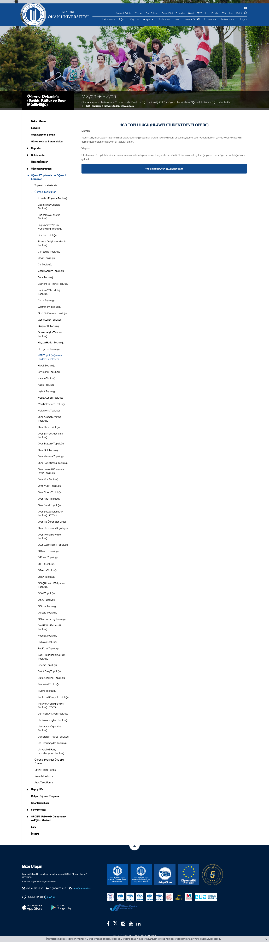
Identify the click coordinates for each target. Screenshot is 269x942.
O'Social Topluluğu (47, 610)
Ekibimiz (35, 125)
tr (245, 8)
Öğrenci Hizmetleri (41, 166)
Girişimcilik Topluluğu (49, 324)
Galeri (191, 13)
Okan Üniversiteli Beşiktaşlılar (53, 526)
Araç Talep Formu (44, 780)
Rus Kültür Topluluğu (48, 646)
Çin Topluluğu (45, 262)
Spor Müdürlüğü (40, 800)
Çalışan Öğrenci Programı (45, 794)
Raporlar (36, 146)
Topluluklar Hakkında (45, 183)
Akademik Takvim (124, 13)
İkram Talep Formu (44, 774)
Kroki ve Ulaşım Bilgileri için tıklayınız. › (39, 879)
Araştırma (148, 19)
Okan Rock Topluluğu (49, 496)
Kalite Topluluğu (46, 382)
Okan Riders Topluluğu (49, 490)
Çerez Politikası (128, 938)
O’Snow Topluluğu (47, 604)
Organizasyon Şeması (43, 132)
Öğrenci (134, 19)
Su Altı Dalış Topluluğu (49, 669)
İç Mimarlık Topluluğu (49, 369)
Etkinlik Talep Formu (45, 767)
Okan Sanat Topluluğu (49, 503)
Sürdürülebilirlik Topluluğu (51, 675)
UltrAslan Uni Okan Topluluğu (53, 711)
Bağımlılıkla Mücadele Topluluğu (49, 204)
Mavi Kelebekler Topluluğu (51, 402)
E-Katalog (180, 13)
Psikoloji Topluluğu (47, 640)
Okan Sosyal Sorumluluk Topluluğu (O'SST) (50, 511)
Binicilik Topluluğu (47, 233)
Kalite (177, 19)
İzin (206, 13)
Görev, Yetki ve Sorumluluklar (47, 139)
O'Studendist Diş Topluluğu (52, 616)
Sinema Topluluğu (47, 663)
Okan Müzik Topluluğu (49, 483)
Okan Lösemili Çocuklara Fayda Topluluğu (51, 469)
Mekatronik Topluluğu (49, 408)
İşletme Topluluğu (47, 376)
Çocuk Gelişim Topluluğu (51, 268)
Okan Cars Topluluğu (49, 425)
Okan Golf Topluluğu (48, 447)
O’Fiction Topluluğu (48, 555)
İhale (231, 13)
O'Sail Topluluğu (46, 591)
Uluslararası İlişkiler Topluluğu (53, 718)
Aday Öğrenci (152, 13)
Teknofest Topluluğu (48, 682)
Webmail (139, 13)
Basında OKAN (192, 19)
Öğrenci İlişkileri (39, 159)
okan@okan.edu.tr (82, 886)
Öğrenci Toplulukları (221, 99)
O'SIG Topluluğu (46, 597)
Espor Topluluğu (46, 298)
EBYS (199, 13)
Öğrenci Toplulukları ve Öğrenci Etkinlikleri (48, 175)
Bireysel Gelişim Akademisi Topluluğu (52, 241)
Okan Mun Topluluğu (48, 477)
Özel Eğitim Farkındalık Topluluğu (49, 625)
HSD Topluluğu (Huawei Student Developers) (109, 103)
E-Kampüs (210, 19)
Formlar (215, 13)
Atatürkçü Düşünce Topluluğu (53, 196)
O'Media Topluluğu (47, 568)
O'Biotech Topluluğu (48, 549)
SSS (224, 13)
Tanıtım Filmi (167, 13)
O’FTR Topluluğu (46, 561)
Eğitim (122, 19)
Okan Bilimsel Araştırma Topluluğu (50, 433)
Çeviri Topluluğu (46, 256)
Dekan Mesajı (38, 119)
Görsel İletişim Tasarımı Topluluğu (50, 332)
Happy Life (37, 787)
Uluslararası (163, 19)
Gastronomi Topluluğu (49, 304)
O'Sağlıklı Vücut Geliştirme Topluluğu (51, 583)
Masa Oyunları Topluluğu (50, 395)
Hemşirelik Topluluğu (49, 346)
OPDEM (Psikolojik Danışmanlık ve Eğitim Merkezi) (48, 816)
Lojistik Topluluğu (47, 389)
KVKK (239, 13)
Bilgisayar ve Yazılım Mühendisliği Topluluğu (50, 224)
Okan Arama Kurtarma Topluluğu (49, 416)
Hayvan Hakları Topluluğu (51, 340)
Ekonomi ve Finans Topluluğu (53, 281)
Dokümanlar (38, 152)
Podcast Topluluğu (47, 633)
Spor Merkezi (38, 807)
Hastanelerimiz (227, 19)
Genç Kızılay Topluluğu (49, 317)
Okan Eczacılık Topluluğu (51, 441)
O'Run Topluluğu (46, 574)
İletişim (243, 19)
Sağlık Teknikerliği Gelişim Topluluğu (51, 654)
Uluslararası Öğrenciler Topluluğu (50, 726)
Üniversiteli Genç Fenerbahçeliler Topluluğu (51, 749)
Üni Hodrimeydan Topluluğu (52, 741)
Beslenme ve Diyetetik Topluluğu (49, 214)
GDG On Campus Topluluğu (52, 311)
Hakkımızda (108, 19)
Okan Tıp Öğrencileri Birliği (52, 519)
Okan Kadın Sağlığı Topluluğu (53, 460)
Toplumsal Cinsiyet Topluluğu (53, 695)
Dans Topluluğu (46, 275)
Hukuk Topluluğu (46, 363)
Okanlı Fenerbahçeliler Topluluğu (50, 534)
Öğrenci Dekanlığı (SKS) (153, 99)
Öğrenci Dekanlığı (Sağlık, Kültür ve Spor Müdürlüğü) (46, 98)
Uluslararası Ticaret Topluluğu (53, 734)
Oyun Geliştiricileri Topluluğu (53, 542)
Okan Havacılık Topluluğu (51, 454)
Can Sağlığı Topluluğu (49, 249)
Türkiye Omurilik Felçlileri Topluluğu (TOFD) (51, 703)
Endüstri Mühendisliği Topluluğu (49, 290)
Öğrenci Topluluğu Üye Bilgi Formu (49, 759)
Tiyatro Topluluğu (47, 688)
